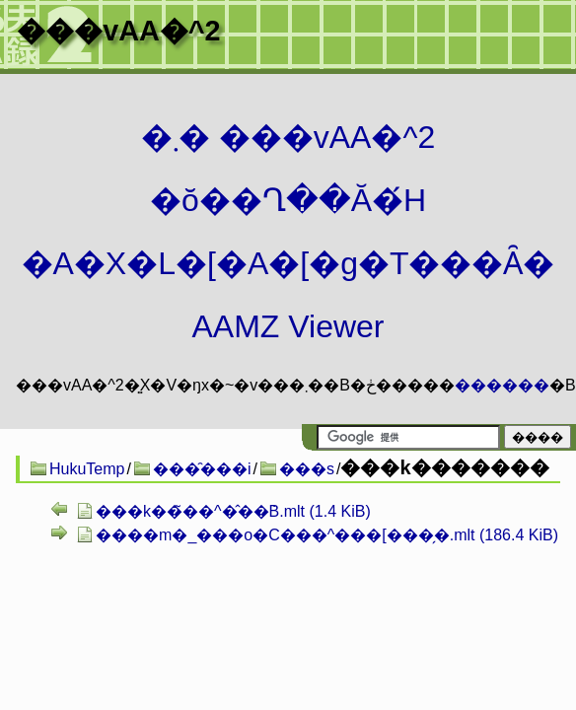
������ (502, 385)
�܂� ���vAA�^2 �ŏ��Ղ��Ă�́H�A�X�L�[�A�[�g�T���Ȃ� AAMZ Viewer (288, 231)
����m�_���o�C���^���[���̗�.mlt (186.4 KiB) (327, 535)
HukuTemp (86, 469)
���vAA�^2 (118, 30)
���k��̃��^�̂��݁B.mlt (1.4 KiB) (233, 511)
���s (306, 469)
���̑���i (202, 469)
